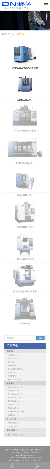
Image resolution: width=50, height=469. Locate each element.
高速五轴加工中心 (25, 194)
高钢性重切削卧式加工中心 (25, 67)
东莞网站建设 (36, 461)
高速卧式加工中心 (25, 100)
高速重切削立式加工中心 (25, 290)
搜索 (34, 358)
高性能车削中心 (18, 370)
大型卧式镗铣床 (18, 407)
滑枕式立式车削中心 (19, 382)
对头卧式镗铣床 (18, 409)
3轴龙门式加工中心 (19, 414)
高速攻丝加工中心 (25, 258)
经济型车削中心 (18, 368)
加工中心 (16, 384)
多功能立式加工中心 (25, 162)
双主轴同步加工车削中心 (19, 376)
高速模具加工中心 (25, 226)
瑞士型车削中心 (18, 411)
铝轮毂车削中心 (18, 378)
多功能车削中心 (18, 372)
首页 (4, 34)
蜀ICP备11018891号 (15, 461)
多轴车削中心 (17, 374)
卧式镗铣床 (17, 405)
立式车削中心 (17, 380)
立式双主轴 (25, 323)
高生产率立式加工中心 (25, 130)
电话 (37, 467)
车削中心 (16, 366)
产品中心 (11, 34)
